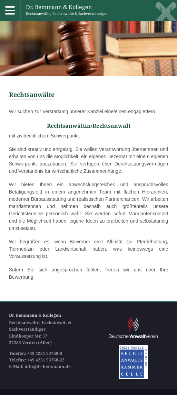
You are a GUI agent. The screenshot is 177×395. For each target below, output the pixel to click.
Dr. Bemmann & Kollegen (66, 10)
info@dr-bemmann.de (47, 366)
